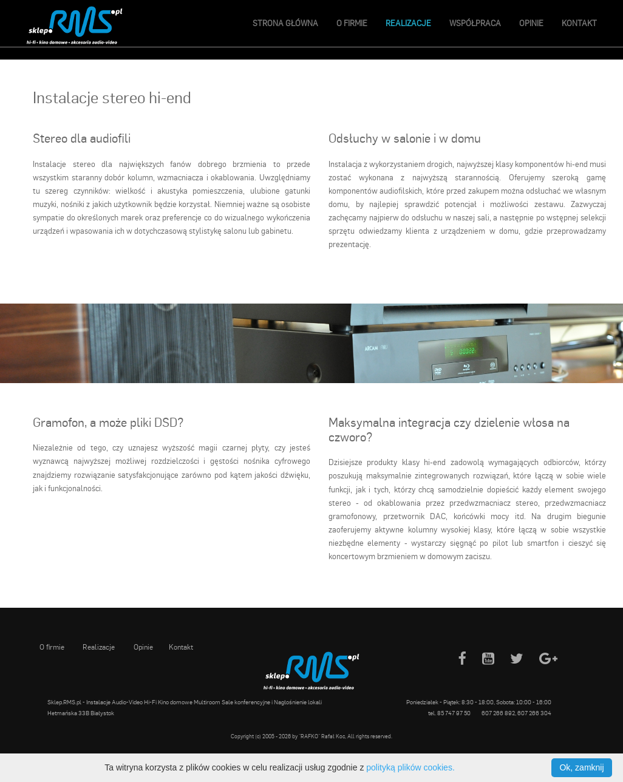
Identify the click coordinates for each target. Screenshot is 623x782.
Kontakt (579, 23)
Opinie (531, 23)
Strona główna (285, 23)
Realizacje (408, 23)
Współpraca (475, 23)
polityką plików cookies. (410, 767)
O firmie (351, 23)
